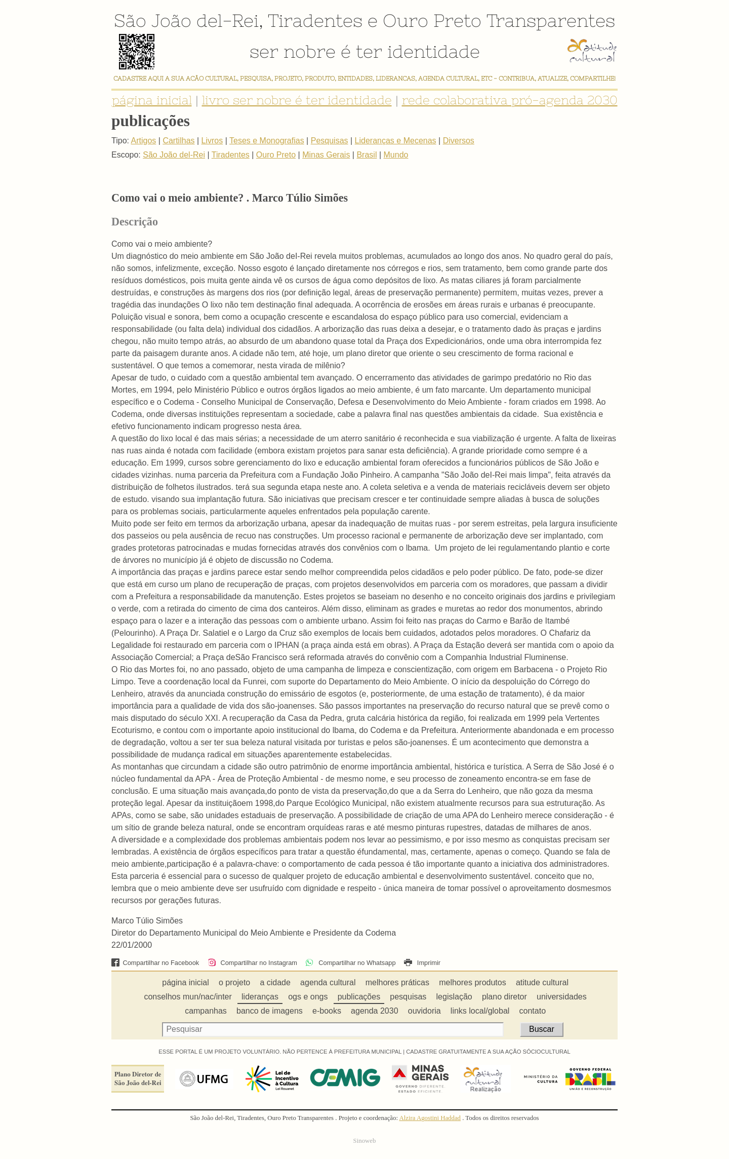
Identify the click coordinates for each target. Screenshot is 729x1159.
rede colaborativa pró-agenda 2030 (510, 100)
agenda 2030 (374, 1011)
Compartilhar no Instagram (252, 963)
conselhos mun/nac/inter (187, 996)
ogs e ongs (308, 996)
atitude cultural (542, 982)
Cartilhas (178, 140)
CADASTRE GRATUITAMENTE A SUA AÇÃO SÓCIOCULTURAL (488, 1052)
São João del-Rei (186, 20)
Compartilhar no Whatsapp (350, 963)
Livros (212, 140)
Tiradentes (315, 20)
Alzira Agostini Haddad (430, 1118)
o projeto (234, 982)
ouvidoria (424, 1011)
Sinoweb (364, 1140)
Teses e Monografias (266, 140)
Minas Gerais (326, 154)
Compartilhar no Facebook (155, 963)
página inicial (152, 100)
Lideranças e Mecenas (395, 140)
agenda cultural (327, 982)
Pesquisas (329, 140)
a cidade (275, 982)
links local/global (480, 1011)
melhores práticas (397, 982)
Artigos (143, 140)
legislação (454, 996)
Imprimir (422, 963)
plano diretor (504, 996)
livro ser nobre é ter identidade (297, 100)
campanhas (206, 1011)
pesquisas (408, 996)
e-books (326, 1011)
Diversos (458, 140)
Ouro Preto (432, 20)
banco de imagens (269, 1011)
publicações (359, 996)
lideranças (259, 996)
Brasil (366, 154)
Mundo (396, 154)
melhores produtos (472, 982)
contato (532, 1011)
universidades (562, 996)
